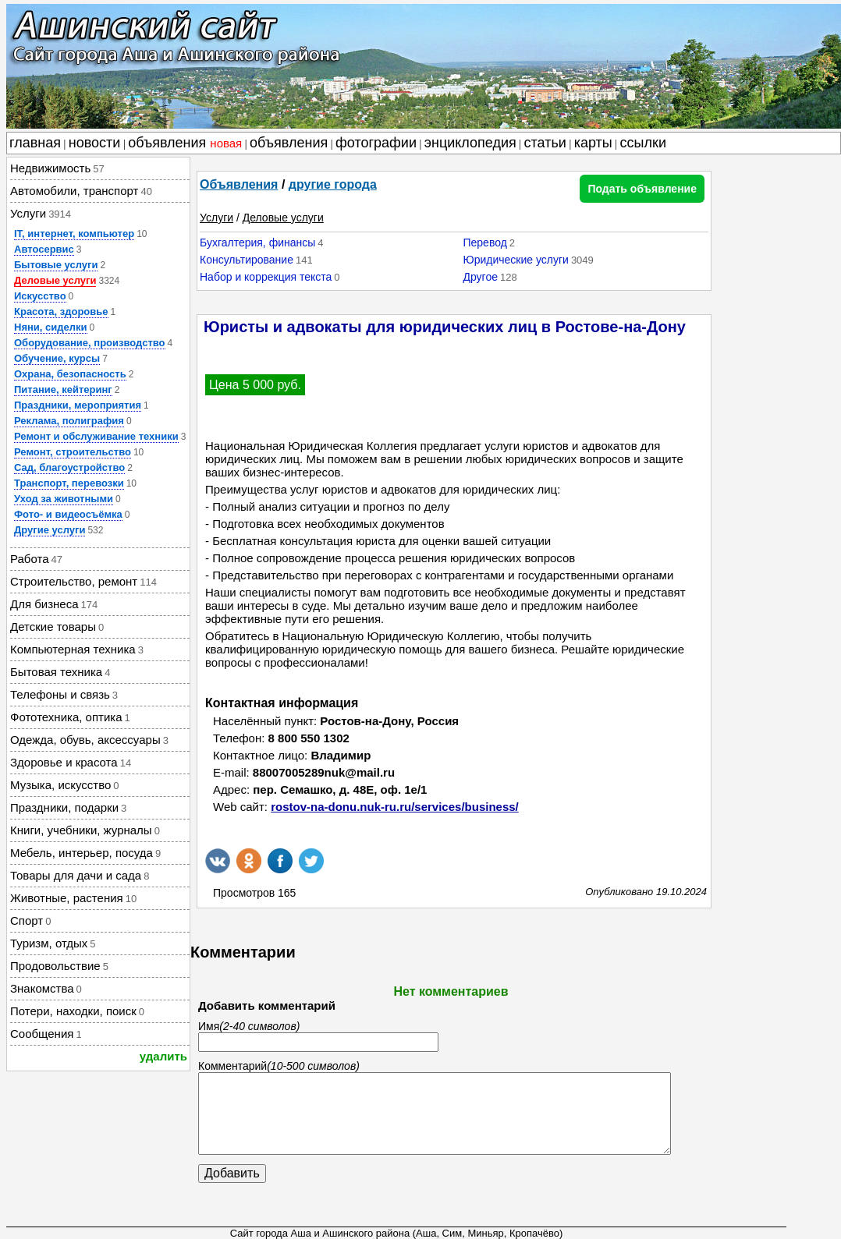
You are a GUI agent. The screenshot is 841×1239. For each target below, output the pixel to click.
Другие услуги (49, 530)
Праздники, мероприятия (77, 405)
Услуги (216, 217)
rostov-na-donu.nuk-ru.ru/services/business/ (395, 806)
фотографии (376, 142)
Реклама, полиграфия (69, 421)
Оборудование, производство (89, 343)
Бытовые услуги (56, 265)
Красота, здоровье (61, 311)
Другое (480, 277)
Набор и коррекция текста (266, 277)
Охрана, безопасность (70, 374)
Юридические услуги (515, 259)
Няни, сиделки (50, 327)
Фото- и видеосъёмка (68, 514)
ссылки (643, 142)
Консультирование (246, 259)
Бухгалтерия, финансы (257, 242)
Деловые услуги (55, 280)
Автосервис (44, 249)
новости (95, 142)
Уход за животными (63, 498)
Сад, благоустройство (69, 467)
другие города (333, 184)
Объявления (239, 184)
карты (593, 142)
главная (35, 142)
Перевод (484, 242)
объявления (185, 142)
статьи (545, 142)
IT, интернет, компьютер (74, 233)
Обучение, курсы (57, 358)
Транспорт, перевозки (69, 483)
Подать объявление (642, 188)
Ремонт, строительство (72, 452)
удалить (163, 1056)
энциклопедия (470, 142)
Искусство (40, 296)
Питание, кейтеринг (63, 389)
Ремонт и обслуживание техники (96, 436)
